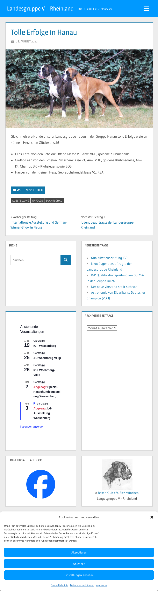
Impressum (101, 585)
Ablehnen (79, 564)
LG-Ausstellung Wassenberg (43, 413)
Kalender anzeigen (32, 426)
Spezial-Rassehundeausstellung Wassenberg (47, 391)
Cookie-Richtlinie (59, 585)
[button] (152, 517)
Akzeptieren (79, 552)
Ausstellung (20, 200)
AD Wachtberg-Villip (47, 358)
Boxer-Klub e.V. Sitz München (118, 493)
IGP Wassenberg (45, 345)
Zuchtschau (54, 200)
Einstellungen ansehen (79, 575)
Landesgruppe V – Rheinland (40, 8)
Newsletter (34, 190)
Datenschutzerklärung (82, 585)
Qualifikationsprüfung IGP (109, 258)
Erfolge (37, 200)
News (17, 190)
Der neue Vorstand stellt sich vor (114, 287)
